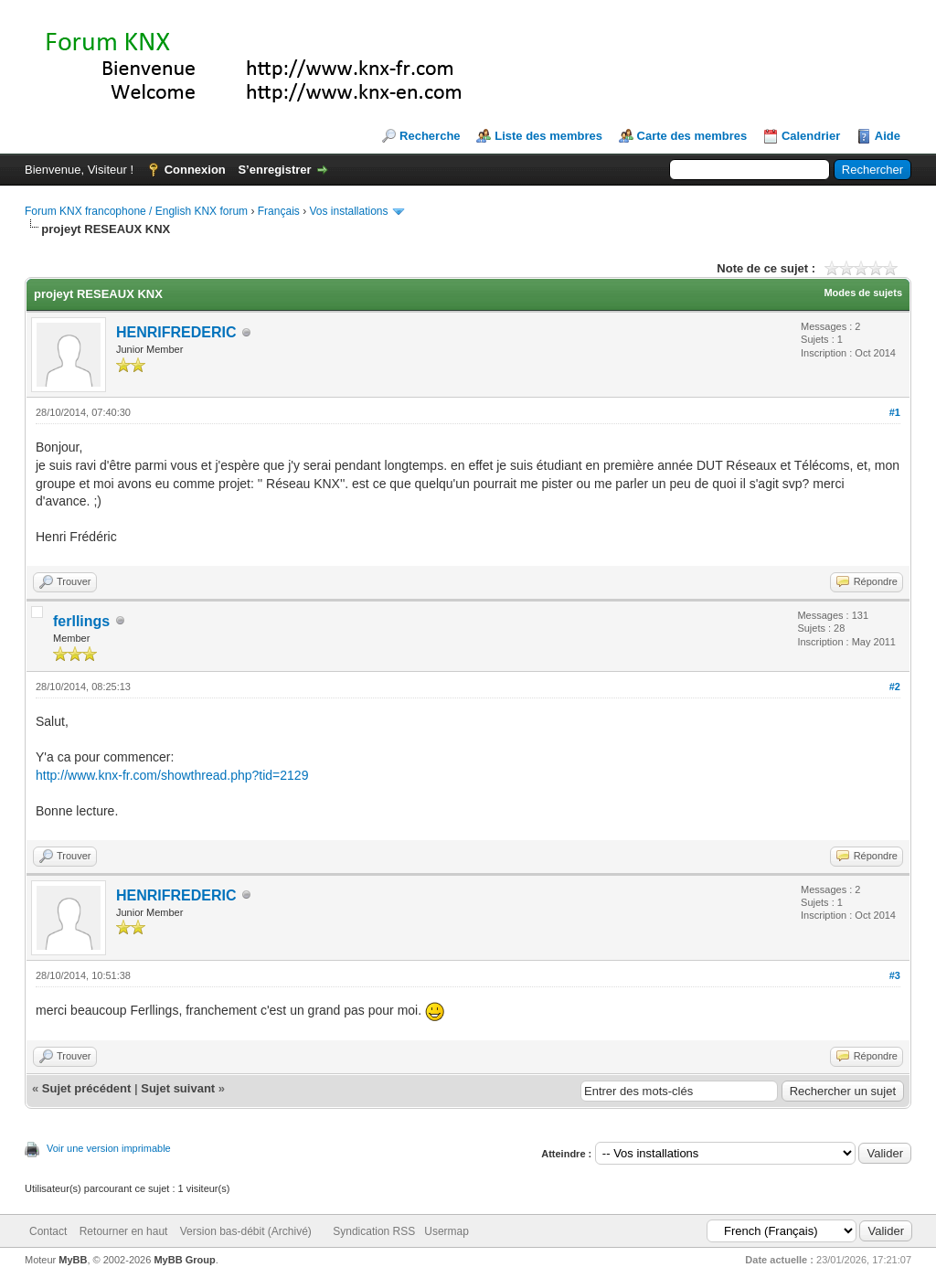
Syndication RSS (374, 1231)
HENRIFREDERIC (176, 332)
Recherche (429, 136)
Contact (48, 1231)
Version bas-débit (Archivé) (246, 1231)
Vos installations (348, 211)
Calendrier (811, 136)
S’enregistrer (274, 169)
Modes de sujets (863, 292)
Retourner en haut (124, 1231)
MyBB (72, 1259)
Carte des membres (692, 136)
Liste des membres (548, 136)
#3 (894, 975)
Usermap (446, 1231)
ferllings (81, 621)
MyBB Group (184, 1259)
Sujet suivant (178, 1088)
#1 (894, 412)
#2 (894, 686)
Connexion (195, 169)
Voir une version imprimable (109, 1148)
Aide (887, 136)
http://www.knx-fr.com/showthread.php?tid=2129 (172, 775)
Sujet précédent (87, 1088)
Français (279, 211)
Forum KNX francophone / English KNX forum (136, 211)
